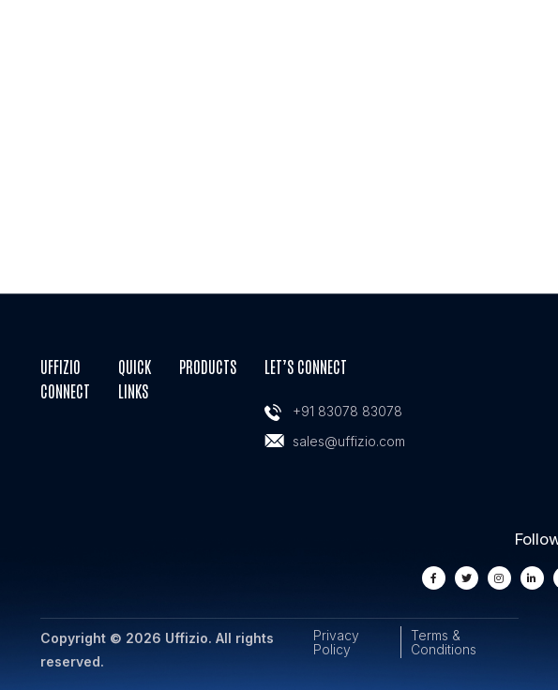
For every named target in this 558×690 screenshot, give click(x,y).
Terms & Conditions (443, 642)
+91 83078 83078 (347, 411)
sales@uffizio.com (349, 441)
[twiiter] (466, 578)
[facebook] (433, 578)
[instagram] (499, 578)
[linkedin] (532, 578)
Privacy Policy (336, 642)
